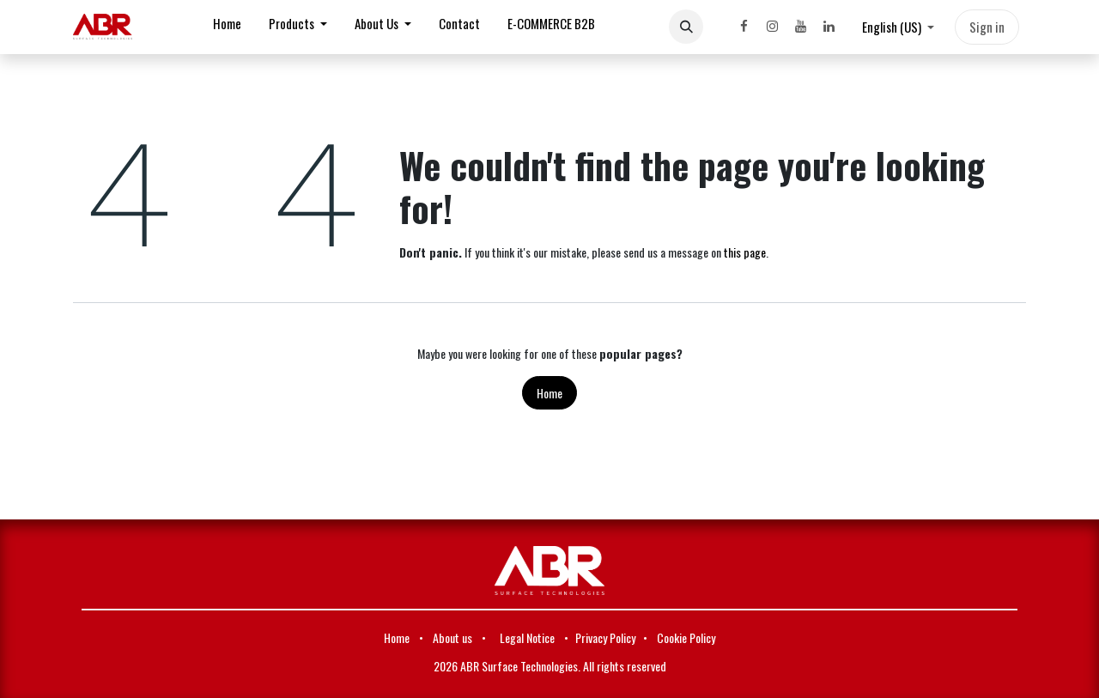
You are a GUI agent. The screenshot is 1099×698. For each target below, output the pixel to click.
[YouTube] (800, 26)
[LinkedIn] (828, 26)
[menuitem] (227, 27)
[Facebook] (743, 26)
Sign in (987, 26)
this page (745, 252)
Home (549, 393)
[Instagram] (772, 26)
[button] (686, 26)
